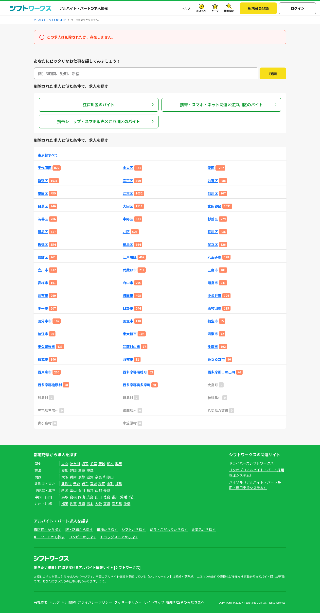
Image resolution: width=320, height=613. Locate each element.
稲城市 (43, 359)
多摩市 (213, 346)
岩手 (85, 483)
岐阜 (90, 470)
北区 (126, 231)
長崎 (81, 503)
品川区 (213, 193)
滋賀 (90, 476)
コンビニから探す (82, 536)
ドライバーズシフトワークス (251, 463)
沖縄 (127, 503)
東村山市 (214, 308)
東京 (64, 463)
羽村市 (128, 359)
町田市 (128, 295)
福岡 (64, 503)
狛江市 (43, 334)
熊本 (90, 503)
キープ (215, 11)
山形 (110, 483)
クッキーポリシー (128, 602)
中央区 (128, 167)
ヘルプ (185, 8)
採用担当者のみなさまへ (185, 602)
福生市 (213, 321)
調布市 (43, 295)
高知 (131, 496)
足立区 (213, 244)
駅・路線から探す (79, 529)
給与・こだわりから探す (169, 529)
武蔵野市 (130, 270)
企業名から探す (204, 529)
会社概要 (41, 602)
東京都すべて (48, 155)
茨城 (101, 463)
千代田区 (45, 167)
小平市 (43, 308)
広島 (90, 496)
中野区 (128, 219)
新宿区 (43, 180)
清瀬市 (213, 334)
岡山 (81, 496)
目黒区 (43, 206)
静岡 (73, 470)
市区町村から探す (47, 529)
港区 (211, 167)
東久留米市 (46, 346)
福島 (118, 483)
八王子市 (214, 257)
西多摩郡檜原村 (50, 385)
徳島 (106, 496)
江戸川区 (130, 257)
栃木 (110, 463)
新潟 (64, 490)
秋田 (101, 483)
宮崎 (106, 503)
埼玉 (85, 463)
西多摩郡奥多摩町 (136, 385)
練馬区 (128, 244)
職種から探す (107, 529)
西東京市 (45, 372)
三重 (81, 470)
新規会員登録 (258, 8)
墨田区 (43, 193)
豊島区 (43, 231)
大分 (98, 503)
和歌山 (108, 476)
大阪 (64, 476)
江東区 (128, 193)
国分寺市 (45, 321)
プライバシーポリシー (95, 602)
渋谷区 (43, 219)
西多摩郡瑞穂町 (135, 372)
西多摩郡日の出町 (221, 372)
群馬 (118, 463)
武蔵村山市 (131, 346)
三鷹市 (213, 270)
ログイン (297, 8)
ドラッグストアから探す (119, 536)
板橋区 (43, 244)
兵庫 (73, 476)
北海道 (66, 483)
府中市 (128, 282)
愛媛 (123, 496)
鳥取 (64, 496)
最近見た (201, 11)
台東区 (213, 180)
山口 (98, 496)
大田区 (128, 206)
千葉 (93, 463)
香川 (115, 496)
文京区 (128, 180)
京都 (81, 476)
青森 (76, 483)
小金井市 (214, 295)
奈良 (98, 476)
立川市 (43, 270)
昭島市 (213, 282)
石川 (81, 490)
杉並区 (213, 219)
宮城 (93, 483)
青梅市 (43, 282)
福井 (90, 490)
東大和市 (130, 334)
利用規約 (69, 602)
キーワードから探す (49, 536)
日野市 (128, 308)
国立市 (128, 321)
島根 (73, 496)
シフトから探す (134, 529)
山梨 (98, 490)
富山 (73, 490)
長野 (106, 490)
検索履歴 (229, 11)
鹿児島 (117, 503)
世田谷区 (214, 206)
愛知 (64, 470)
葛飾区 (43, 257)
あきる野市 (216, 359)
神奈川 (75, 463)
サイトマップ (154, 602)
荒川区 (213, 231)
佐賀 (73, 503)
